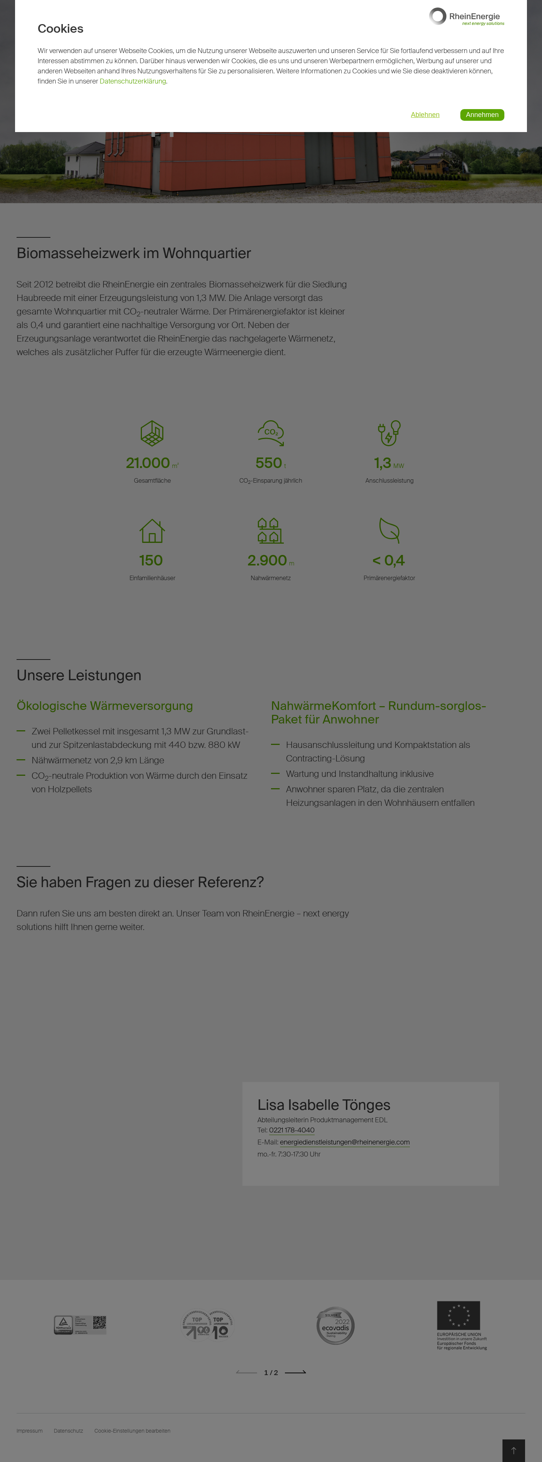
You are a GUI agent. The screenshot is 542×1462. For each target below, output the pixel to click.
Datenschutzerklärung (133, 81)
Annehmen (482, 115)
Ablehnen (425, 115)
